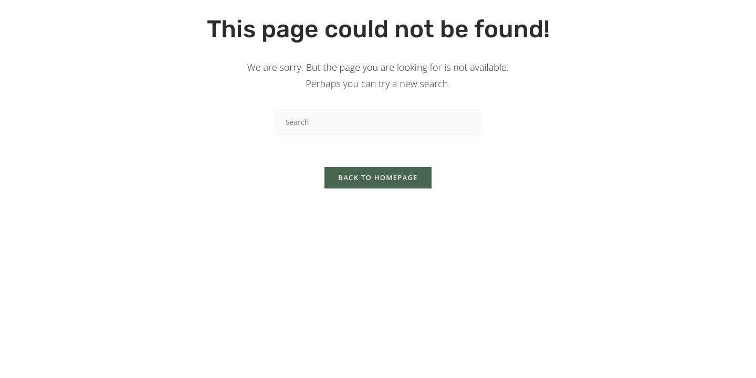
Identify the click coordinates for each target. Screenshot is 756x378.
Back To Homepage (377, 177)
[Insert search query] (378, 122)
